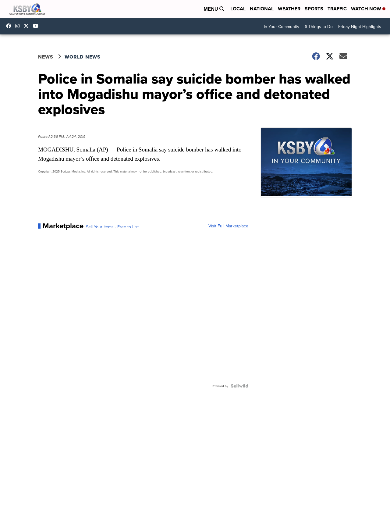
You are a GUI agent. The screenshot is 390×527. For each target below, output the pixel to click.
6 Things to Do (319, 26)
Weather (289, 8)
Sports (314, 8)
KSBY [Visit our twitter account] (28, 25)
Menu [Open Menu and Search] (214, 9)
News (45, 56)
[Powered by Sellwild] (239, 386)
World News (83, 56)
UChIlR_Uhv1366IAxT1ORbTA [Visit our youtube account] (37, 25)
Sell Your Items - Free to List (112, 227)
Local (238, 8)
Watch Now (368, 8)
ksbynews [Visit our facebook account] (10, 25)
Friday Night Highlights (359, 26)
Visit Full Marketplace (228, 226)
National (262, 8)
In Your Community (281, 26)
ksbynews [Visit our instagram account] (19, 25)
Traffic (337, 8)
